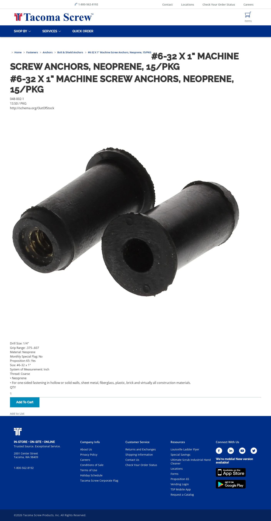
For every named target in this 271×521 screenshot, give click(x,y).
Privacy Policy (88, 454)
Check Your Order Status (219, 4)
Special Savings (180, 454)
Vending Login (180, 484)
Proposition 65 (180, 479)
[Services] (49, 31)
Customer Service (137, 442)
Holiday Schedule (91, 475)
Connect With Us (227, 442)
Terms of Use (88, 470)
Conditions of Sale (91, 465)
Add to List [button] (17, 413)
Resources (178, 442)
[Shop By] (20, 31)
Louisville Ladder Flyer (185, 449)
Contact (167, 4)
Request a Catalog (182, 494)
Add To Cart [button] (24, 402)
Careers (248, 4)
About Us (86, 449)
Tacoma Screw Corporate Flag (99, 480)
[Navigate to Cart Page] (248, 17)
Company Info (90, 442)
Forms (174, 474)
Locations (187, 4)
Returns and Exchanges (140, 449)
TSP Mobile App (181, 489)
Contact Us (132, 460)
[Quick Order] (82, 31)
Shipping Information (139, 454)
